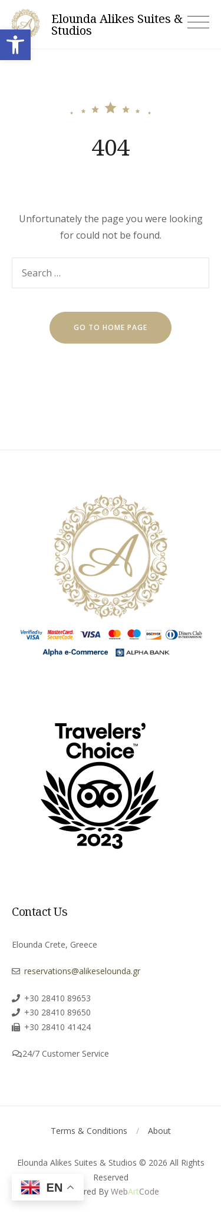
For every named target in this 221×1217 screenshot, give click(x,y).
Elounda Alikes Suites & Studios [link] (117, 25)
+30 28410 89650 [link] (57, 1012)
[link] (15, 44)
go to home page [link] (110, 327)
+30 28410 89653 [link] (57, 998)
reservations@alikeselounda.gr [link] (82, 971)
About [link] (159, 1130)
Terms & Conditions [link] (89, 1130)
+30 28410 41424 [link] (57, 1027)
